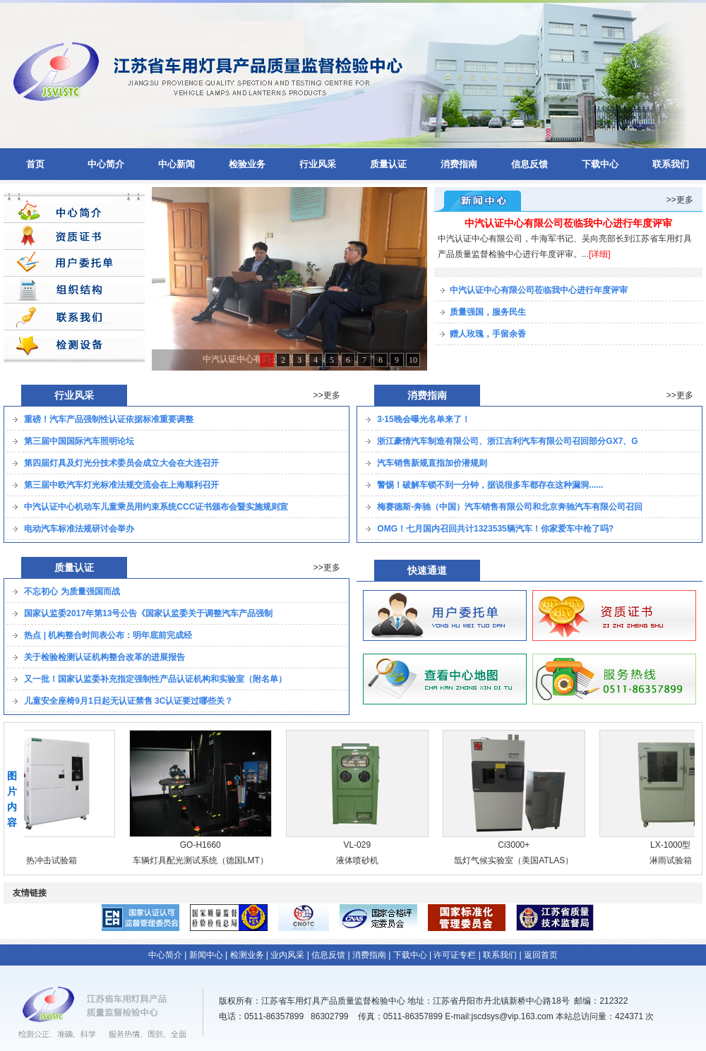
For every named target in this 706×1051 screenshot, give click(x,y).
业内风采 (287, 955)
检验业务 (247, 164)
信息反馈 (529, 164)
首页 (35, 164)
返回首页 (541, 955)
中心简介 (106, 164)
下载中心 (600, 164)
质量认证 (388, 164)
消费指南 (459, 164)
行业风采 (317, 164)
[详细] (600, 254)
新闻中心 (206, 955)
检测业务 (247, 955)
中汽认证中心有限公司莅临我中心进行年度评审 (568, 223)
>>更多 (679, 200)
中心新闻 (176, 164)
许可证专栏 (454, 955)
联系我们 (670, 164)
